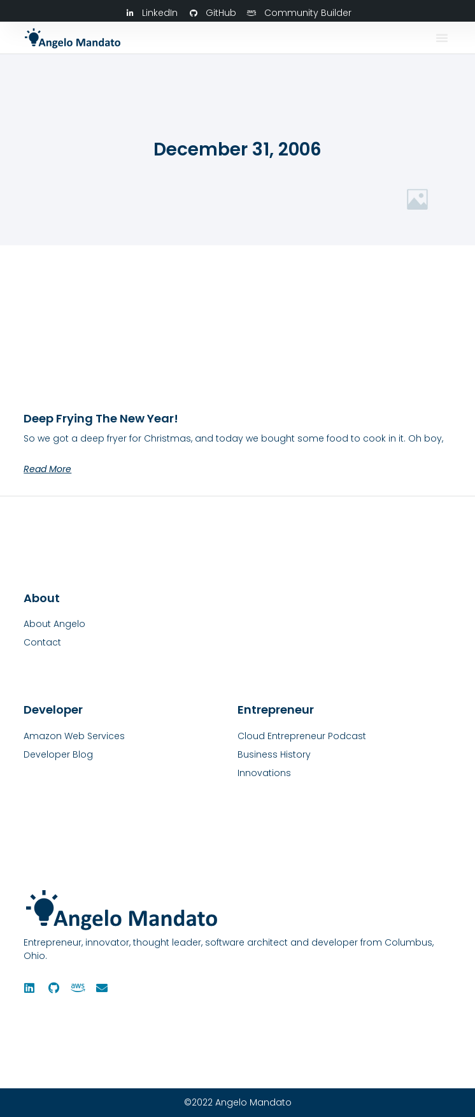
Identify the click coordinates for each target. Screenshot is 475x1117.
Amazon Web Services (74, 736)
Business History (274, 754)
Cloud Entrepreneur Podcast (302, 736)
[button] (441, 37)
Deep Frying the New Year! (101, 418)
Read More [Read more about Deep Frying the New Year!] (47, 469)
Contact (42, 642)
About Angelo (54, 623)
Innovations (264, 773)
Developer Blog (58, 754)
